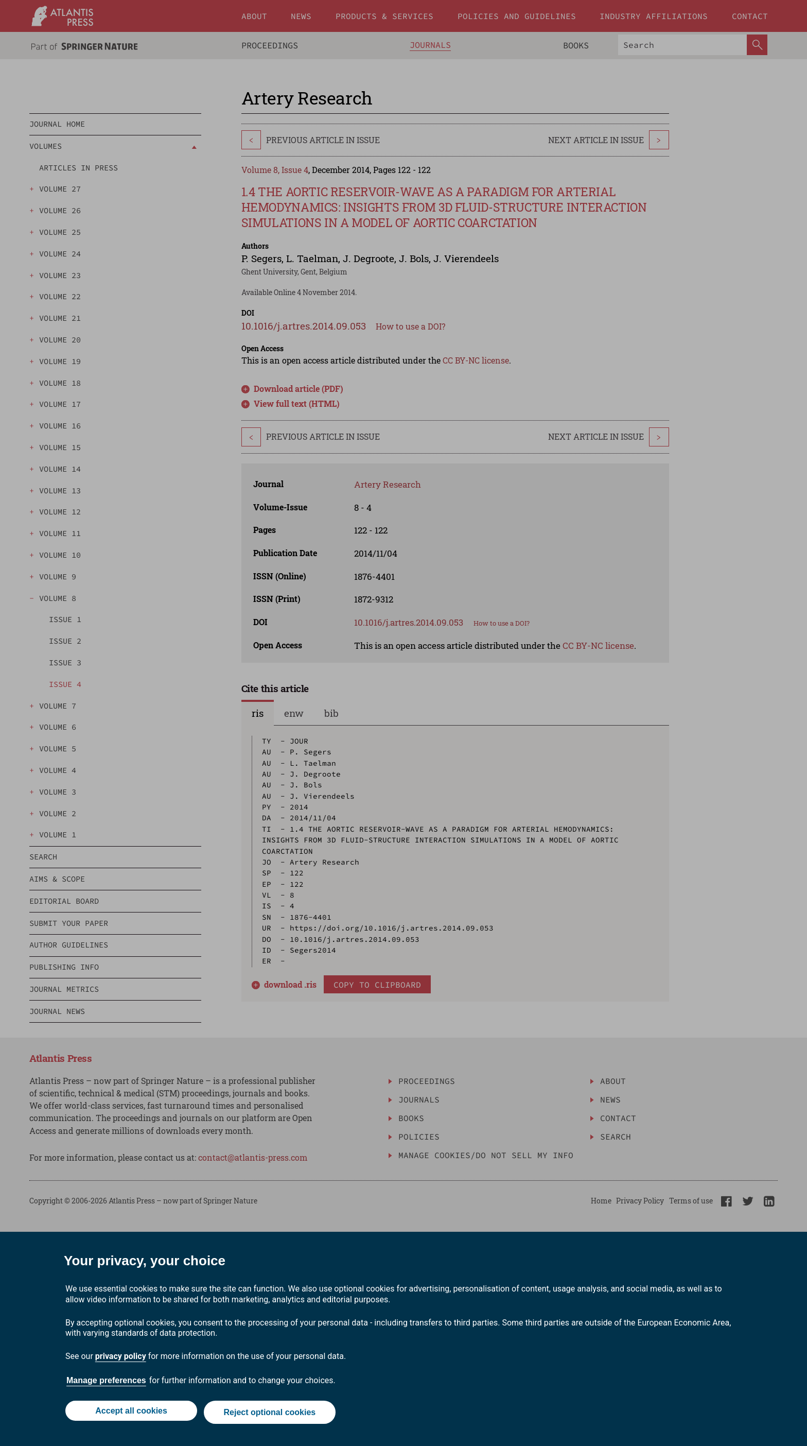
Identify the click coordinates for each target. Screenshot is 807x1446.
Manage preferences (106, 1383)
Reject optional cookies (271, 1413)
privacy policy (120, 1359)
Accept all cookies (130, 1413)
